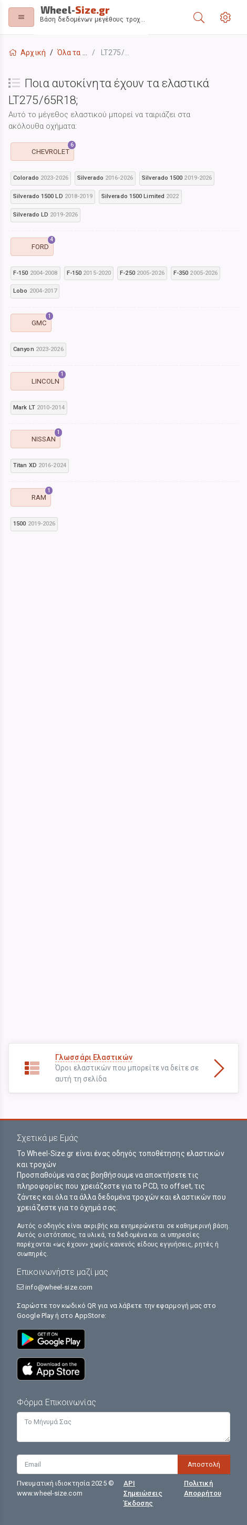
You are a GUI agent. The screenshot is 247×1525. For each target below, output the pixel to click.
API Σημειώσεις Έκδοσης (143, 1493)
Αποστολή (204, 1464)
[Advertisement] (123, 667)
